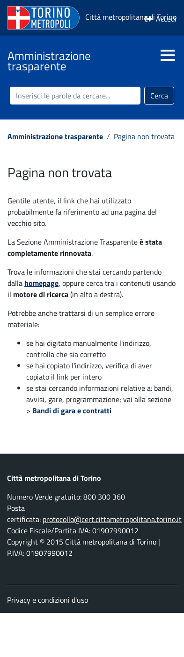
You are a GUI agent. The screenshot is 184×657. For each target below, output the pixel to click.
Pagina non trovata (144, 136)
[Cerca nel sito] (75, 96)
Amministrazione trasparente (55, 136)
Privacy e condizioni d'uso (47, 599)
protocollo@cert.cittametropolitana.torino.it (112, 519)
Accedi (166, 18)
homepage (41, 283)
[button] (168, 55)
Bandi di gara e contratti (71, 410)
